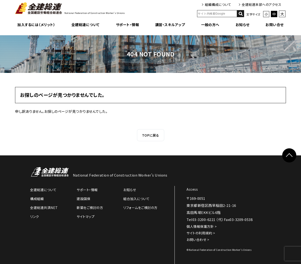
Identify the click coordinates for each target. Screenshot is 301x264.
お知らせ (243, 24)
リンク (34, 216)
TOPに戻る (150, 135)
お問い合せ (274, 24)
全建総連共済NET (44, 207)
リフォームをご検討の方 (140, 207)
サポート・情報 (127, 24)
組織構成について (218, 4)
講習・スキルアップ (170, 24)
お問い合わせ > (197, 239)
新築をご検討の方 (90, 207)
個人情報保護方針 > (201, 226)
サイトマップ (86, 216)
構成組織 (37, 198)
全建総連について (85, 24)
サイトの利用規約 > (200, 233)
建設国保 (83, 198)
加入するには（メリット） (36, 24)
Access (192, 189)
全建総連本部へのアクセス (261, 4)
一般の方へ (210, 24)
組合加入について (136, 198)
